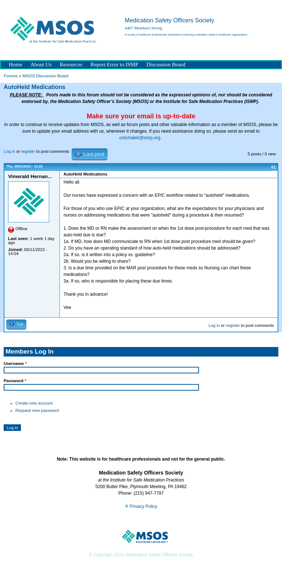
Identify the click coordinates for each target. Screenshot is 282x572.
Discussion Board (166, 64)
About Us (41, 64)
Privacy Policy (141, 506)
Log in (9, 151)
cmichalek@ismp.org (139, 137)
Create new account (34, 403)
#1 (273, 167)
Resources (71, 64)
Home (15, 64)
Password (15, 381)
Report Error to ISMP (114, 64)
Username (15, 363)
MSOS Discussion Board (45, 76)
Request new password (37, 410)
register (28, 151)
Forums (11, 76)
